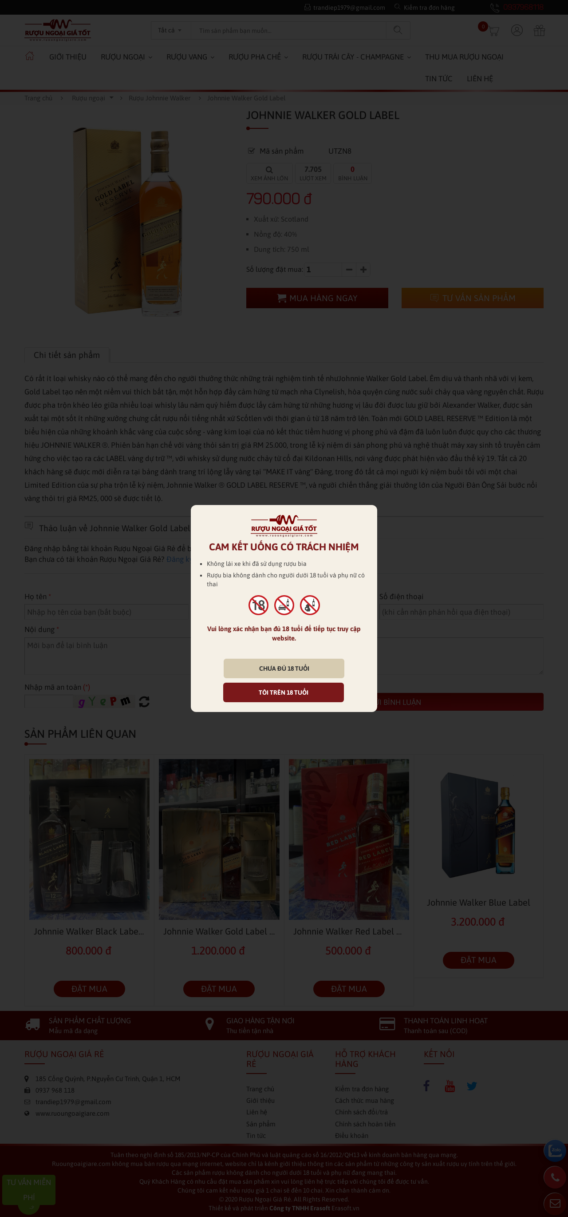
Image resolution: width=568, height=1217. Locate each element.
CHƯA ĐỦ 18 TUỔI (284, 668)
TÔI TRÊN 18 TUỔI (283, 692)
